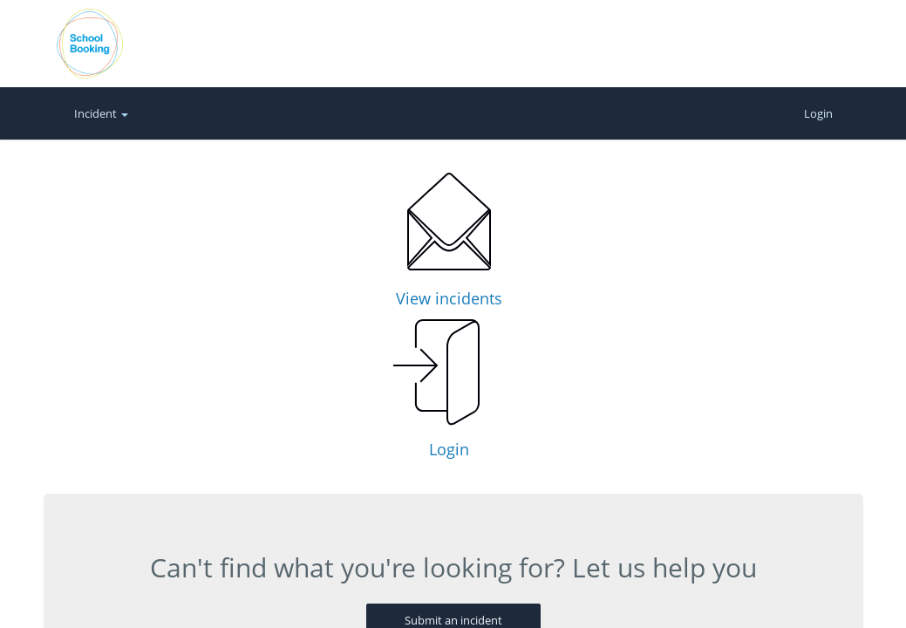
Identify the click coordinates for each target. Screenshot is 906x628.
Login (818, 113)
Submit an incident (453, 469)
